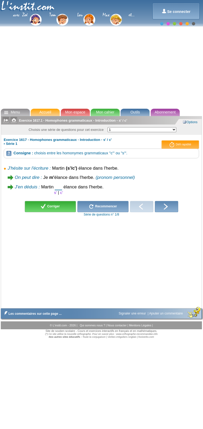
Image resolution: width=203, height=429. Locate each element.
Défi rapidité (180, 145)
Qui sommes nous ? (93, 325)
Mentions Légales (140, 325)
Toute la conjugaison (94, 336)
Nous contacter (117, 325)
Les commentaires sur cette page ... (32, 314)
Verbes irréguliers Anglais (122, 336)
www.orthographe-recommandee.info (137, 333)
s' (55, 192)
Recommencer (103, 207)
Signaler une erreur (133, 313)
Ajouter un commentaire (166, 313)
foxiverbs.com (146, 336)
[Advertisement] (101, 67)
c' (61, 192)
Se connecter (176, 11)
